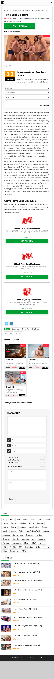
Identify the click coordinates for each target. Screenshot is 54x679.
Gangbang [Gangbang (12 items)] (6, 534)
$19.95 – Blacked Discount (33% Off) (25, 599)
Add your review (44, 105)
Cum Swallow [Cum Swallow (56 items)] (34, 526)
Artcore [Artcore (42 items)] (25, 519)
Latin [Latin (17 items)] (33, 538)
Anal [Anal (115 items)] (18, 519)
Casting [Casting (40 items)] (5, 526)
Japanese (8, 333)
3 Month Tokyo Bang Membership (27, 264)
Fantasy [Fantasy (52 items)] (13, 530)
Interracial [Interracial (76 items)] (15, 538)
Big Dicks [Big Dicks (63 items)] (14, 523)
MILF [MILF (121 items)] (34, 542)
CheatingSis (10, 387)
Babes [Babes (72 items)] (40, 519)
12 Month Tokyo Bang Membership (27, 300)
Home (6, 11)
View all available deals (12, 31)
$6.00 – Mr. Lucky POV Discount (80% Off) (27, 628)
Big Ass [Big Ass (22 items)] (5, 523)
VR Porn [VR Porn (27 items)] (24, 550)
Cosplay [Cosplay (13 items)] (13, 526)
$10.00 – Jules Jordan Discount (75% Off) (27, 571)
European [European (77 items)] (45, 526)
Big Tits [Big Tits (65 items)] (23, 523)
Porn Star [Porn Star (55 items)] (13, 546)
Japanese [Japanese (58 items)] (25, 538)
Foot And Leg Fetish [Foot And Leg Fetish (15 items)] (33, 530)
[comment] (27, 425)
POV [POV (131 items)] (20, 546)
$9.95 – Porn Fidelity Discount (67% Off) (26, 648)
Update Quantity (13, 459)
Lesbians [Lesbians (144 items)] (41, 538)
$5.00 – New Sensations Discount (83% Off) (28, 580)
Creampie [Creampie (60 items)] (23, 526)
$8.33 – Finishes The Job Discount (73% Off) (28, 589)
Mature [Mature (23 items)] (26, 542)
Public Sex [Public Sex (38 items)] (29, 546)
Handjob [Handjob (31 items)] (39, 534)
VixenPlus (9, 360)
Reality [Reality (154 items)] (38, 546)
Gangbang (15, 329)
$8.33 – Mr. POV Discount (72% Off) (25, 638)
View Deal (22, 367)
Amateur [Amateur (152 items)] (10, 519)
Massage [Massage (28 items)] (6, 542)
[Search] (51, 2)
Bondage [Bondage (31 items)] (40, 523)
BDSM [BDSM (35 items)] (47, 519)
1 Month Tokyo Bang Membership (27, 228)
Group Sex (25, 329)
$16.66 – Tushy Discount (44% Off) (25, 609)
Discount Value (13, 462)
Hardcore (35, 329)
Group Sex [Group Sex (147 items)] (29, 534)
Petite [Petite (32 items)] (5, 546)
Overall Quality (13, 457)
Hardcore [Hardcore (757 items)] (6, 538)
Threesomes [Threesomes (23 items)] (14, 550)
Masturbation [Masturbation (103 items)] (16, 542)
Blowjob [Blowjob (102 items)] (31, 523)
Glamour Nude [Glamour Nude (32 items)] (18, 534)
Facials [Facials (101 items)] (5, 530)
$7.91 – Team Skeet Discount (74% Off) (26, 563)
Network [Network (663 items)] (42, 542)
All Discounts (14, 11)
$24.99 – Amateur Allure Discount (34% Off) (28, 618)
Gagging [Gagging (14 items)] (46, 530)
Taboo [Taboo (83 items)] (5, 550)
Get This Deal (20, 26)
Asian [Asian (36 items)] (33, 519)
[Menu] (2, 2)
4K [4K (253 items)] (3, 519)
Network (18, 333)
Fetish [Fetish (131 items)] (21, 530)
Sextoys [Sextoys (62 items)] (46, 546)
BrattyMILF (33, 360)
